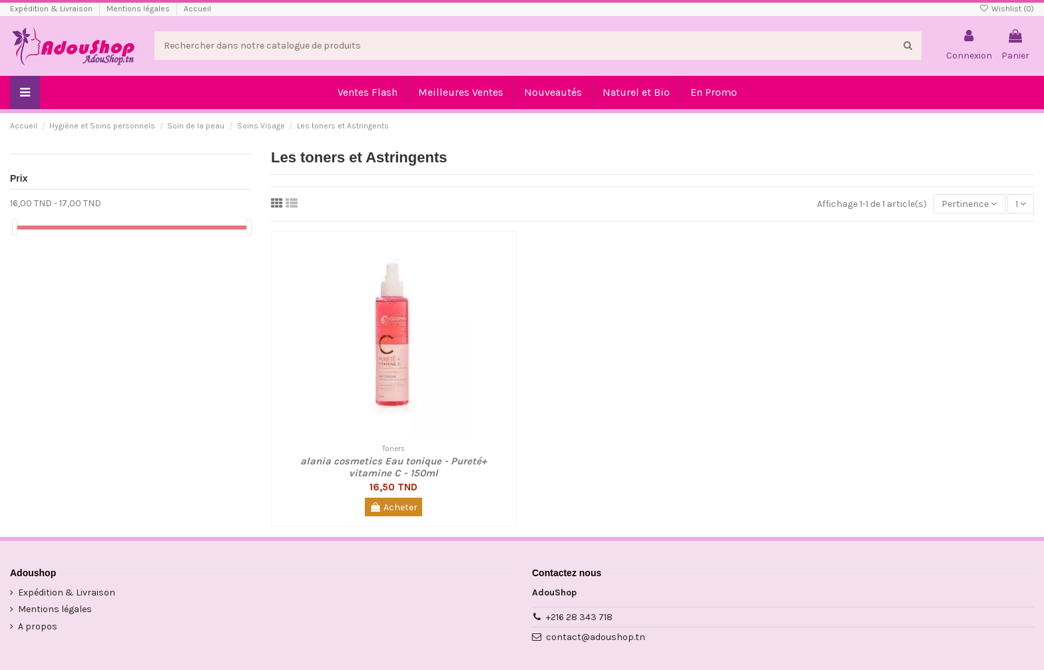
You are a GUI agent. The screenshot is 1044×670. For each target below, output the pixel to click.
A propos (37, 626)
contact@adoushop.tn (595, 637)
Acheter (393, 507)
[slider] (14, 227)
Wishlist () (1006, 8)
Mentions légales (139, 8)
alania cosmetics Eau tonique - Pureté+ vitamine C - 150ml (393, 467)
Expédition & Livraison (52, 8)
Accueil (197, 8)
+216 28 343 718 (579, 617)
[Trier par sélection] (969, 204)
